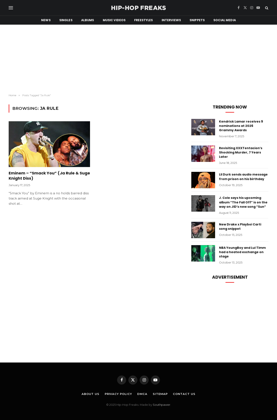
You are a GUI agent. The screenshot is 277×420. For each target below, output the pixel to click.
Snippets (197, 20)
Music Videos (114, 20)
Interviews (171, 20)
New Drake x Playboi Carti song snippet (240, 226)
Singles (65, 20)
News (46, 20)
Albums (87, 20)
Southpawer (161, 404)
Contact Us (184, 394)
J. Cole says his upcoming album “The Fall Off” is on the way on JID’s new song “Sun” (243, 202)
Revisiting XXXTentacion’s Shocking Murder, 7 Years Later (240, 152)
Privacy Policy (118, 394)
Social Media (224, 20)
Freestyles (143, 20)
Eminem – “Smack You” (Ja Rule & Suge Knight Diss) (49, 176)
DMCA (142, 394)
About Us (90, 394)
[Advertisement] (138, 59)
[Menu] (11, 8)
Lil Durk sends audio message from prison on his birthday (243, 176)
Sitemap (160, 394)
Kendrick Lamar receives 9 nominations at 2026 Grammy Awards (241, 125)
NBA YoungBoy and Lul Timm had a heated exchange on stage (242, 252)
